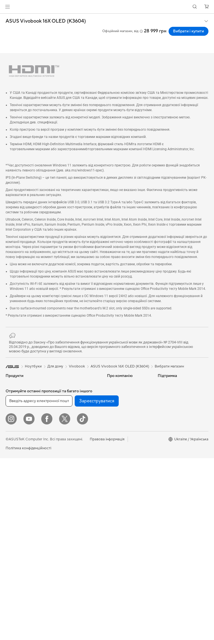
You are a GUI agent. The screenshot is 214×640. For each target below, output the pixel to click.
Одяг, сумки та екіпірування (67, 538)
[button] (7, 6)
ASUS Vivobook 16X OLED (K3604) (46, 21)
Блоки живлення (20, 553)
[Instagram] (11, 600)
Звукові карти (18, 561)
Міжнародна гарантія (125, 489)
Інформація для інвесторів (120, 403)
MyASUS (114, 497)
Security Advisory (121, 506)
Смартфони (15, 393)
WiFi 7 (60, 414)
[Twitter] (64, 600)
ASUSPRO (166, 401)
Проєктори (15, 477)
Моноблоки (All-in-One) (26, 485)
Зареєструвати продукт (127, 464)
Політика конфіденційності (28, 630)
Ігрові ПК (13, 494)
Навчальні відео (120, 481)
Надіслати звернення (125, 439)
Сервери (62, 460)
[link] (107, 7)
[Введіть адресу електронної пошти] (39, 582)
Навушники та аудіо (72, 520)
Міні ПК (12, 502)
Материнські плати (22, 519)
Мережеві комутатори (74, 452)
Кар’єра (114, 422)
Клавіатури (64, 503)
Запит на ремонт (121, 455)
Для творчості (18, 426)
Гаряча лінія (117, 447)
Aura (162, 451)
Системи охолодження (25, 544)
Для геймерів (17, 443)
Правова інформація (107, 621)
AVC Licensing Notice (175, 417)
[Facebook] (46, 600)
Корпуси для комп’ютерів (27, 536)
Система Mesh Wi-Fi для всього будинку (75, 441)
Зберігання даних (70, 392)
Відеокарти (15, 528)
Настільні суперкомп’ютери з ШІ (74, 483)
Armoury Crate (170, 443)
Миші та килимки (69, 511)
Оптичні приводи (69, 384)
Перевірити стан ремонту (128, 472)
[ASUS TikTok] (82, 600)
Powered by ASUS (173, 409)
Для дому (13, 410)
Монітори (14, 469)
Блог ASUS (167, 426)
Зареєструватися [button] (96, 583)
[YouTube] (29, 600)
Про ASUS (116, 384)
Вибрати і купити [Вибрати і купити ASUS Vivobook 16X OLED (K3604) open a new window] (188, 31)
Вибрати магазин (169, 366)
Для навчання (17, 435)
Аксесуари (15, 452)
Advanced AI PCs (172, 434)
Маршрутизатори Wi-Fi (75, 431)
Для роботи (16, 418)
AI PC (162, 384)
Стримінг (62, 528)
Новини (113, 392)
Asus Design (168, 392)
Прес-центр (117, 414)
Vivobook (77, 366)
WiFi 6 (60, 422)
